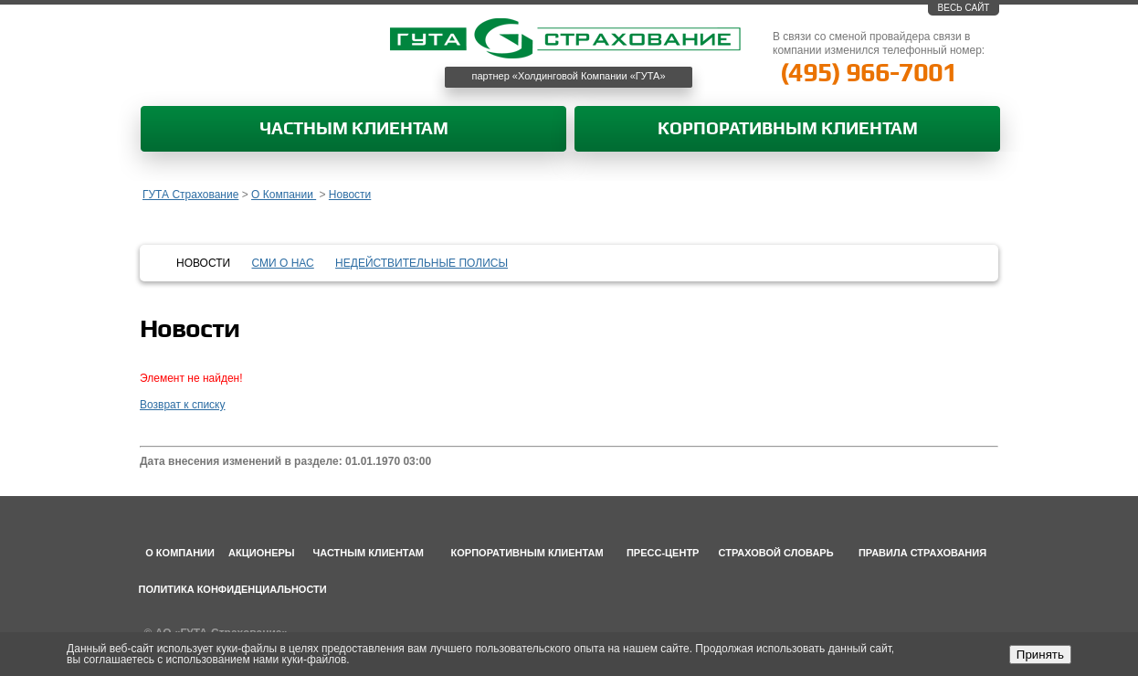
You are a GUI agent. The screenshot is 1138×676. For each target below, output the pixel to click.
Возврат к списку (183, 404)
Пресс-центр (663, 552)
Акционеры (261, 552)
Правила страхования (922, 552)
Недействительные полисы (421, 263)
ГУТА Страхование (190, 194)
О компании (180, 552)
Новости (350, 194)
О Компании (283, 194)
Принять (1040, 654)
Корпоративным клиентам (788, 129)
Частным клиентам (353, 129)
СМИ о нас (283, 263)
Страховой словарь (776, 552)
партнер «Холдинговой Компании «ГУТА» (569, 75)
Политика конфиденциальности (233, 589)
